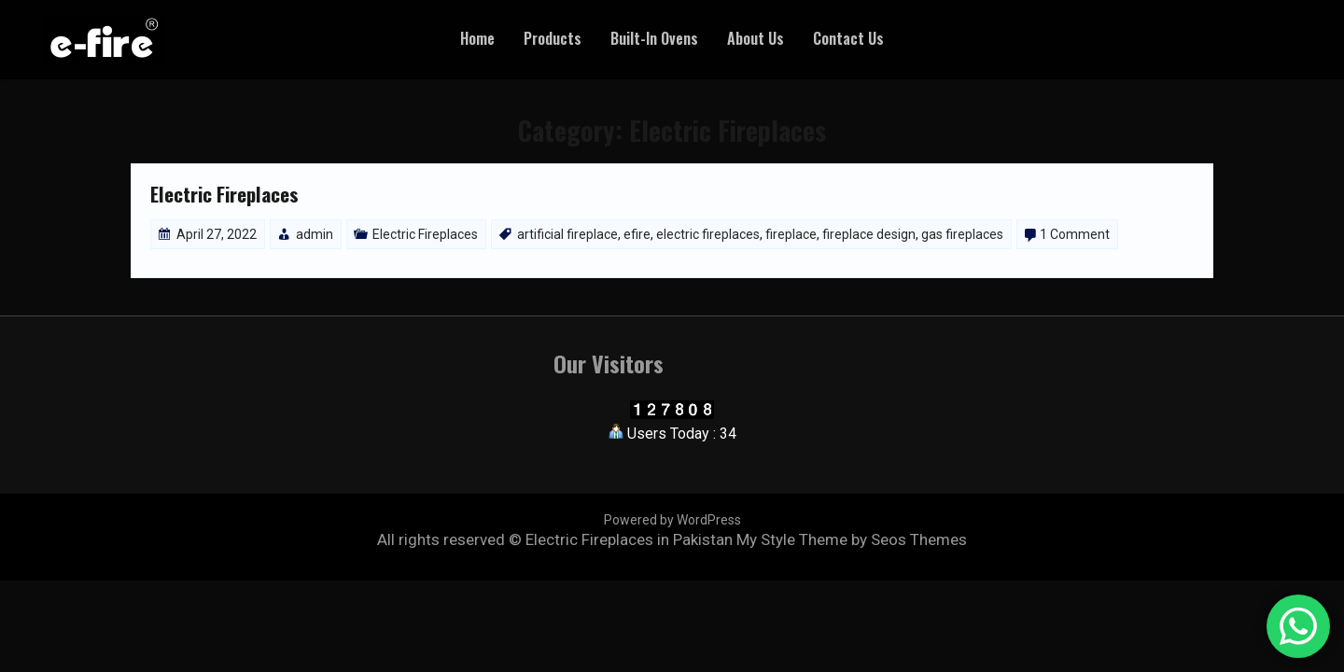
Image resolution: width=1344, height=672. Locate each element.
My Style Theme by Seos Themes (851, 539)
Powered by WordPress (672, 519)
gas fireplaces (962, 234)
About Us (755, 38)
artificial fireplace (567, 234)
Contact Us (848, 38)
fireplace (791, 234)
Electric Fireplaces (224, 193)
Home (477, 38)
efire (637, 234)
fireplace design (869, 234)
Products (552, 38)
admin (314, 234)
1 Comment (1075, 234)
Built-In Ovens (654, 38)
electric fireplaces (708, 234)
